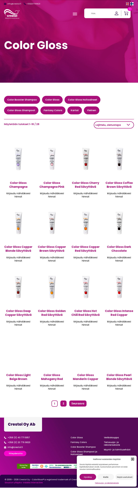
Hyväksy (88, 477)
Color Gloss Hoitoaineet (83, 99)
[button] (132, 459)
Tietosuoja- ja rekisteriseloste (107, 483)
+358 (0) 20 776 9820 (19, 442)
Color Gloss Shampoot (21, 110)
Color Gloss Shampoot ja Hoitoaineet (84, 453)
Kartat (76, 110)
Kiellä (105, 477)
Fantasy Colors (53, 110)
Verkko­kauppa (111, 437)
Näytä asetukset (124, 477)
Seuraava (78, 404)
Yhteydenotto (16, 453)
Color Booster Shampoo (22, 99)
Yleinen (93, 110)
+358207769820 (33, 3)
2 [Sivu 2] (63, 404)
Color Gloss (53, 99)
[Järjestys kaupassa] (114, 125)
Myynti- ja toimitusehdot (117, 449)
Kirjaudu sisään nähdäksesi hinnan (18, 194)
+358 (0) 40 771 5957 (19, 437)
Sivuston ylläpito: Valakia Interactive (24, 483)
